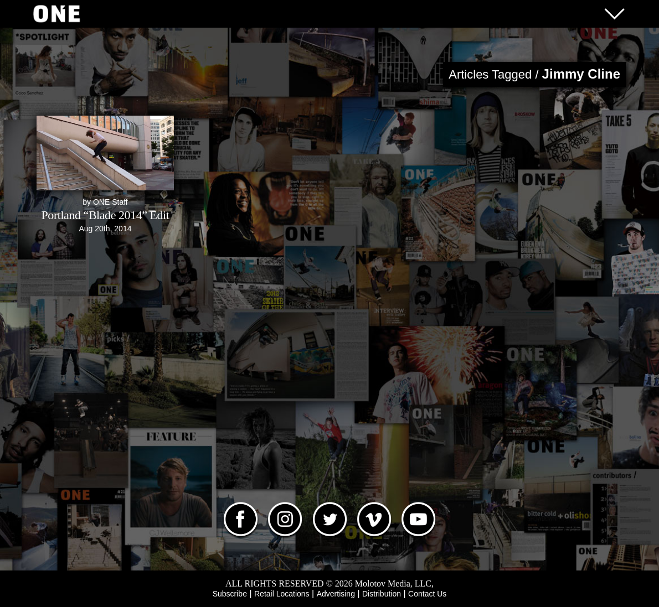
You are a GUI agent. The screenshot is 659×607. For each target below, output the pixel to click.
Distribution (381, 593)
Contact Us (427, 593)
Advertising (336, 593)
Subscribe (230, 593)
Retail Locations (282, 593)
